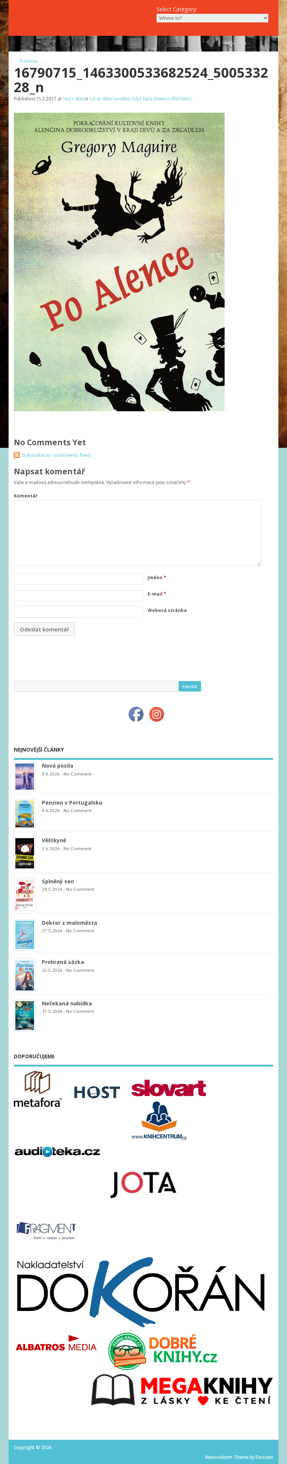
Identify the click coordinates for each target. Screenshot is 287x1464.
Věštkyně (54, 840)
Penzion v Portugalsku (72, 802)
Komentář (25, 496)
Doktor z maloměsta (69, 922)
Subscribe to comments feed (56, 455)
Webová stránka (167, 610)
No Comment (78, 774)
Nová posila (57, 765)
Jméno (157, 577)
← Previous (26, 61)
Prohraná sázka (63, 961)
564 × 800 (73, 99)
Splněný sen (58, 881)
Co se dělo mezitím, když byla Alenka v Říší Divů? (140, 99)
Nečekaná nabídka (67, 1003)
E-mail (157, 594)
